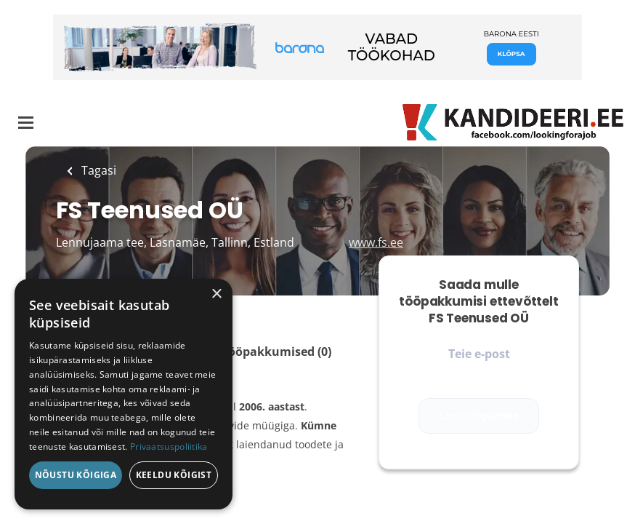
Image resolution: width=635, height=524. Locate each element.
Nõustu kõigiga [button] (76, 475)
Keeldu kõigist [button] (174, 475)
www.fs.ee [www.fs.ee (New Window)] (376, 242)
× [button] (216, 294)
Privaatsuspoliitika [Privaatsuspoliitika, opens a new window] (169, 446)
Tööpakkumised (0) (276, 352)
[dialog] (123, 394)
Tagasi (97, 170)
